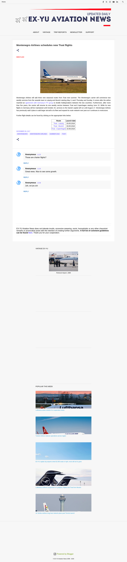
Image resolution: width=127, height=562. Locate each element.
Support (90, 32)
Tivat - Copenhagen (59, 129)
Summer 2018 (54, 134)
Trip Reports (60, 32)
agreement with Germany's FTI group (39, 103)
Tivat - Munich (59, 126)
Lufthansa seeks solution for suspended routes (50, 410)
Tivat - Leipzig (59, 123)
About (36, 32)
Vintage (46, 32)
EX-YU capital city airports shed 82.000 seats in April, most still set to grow (59, 461)
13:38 (39, 183)
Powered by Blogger (63, 554)
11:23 (39, 154)
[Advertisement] (63, 293)
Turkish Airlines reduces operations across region (51, 436)
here (30, 233)
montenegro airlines (38, 134)
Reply (26, 163)
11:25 (39, 169)
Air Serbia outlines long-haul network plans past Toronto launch (55, 513)
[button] (17, 50)
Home (4, 2)
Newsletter (76, 32)
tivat (64, 134)
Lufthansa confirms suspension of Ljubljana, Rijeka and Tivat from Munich (58, 487)
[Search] (123, 2)
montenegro (22, 134)
